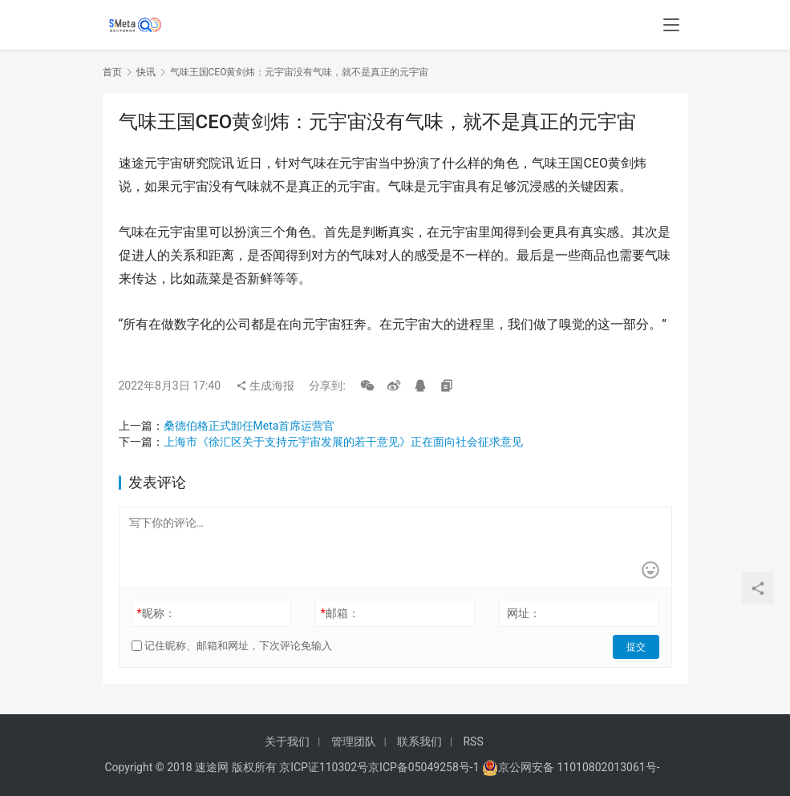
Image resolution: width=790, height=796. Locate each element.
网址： (524, 613)
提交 (636, 646)
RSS (473, 741)
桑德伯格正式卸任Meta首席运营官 (249, 425)
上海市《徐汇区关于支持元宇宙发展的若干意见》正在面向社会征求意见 (343, 441)
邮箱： (340, 613)
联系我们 (419, 741)
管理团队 (353, 741)
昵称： (155, 613)
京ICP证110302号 (323, 767)
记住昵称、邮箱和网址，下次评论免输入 (232, 646)
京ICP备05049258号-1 (425, 767)
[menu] (671, 25)
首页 (112, 72)
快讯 (146, 72)
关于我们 (287, 741)
